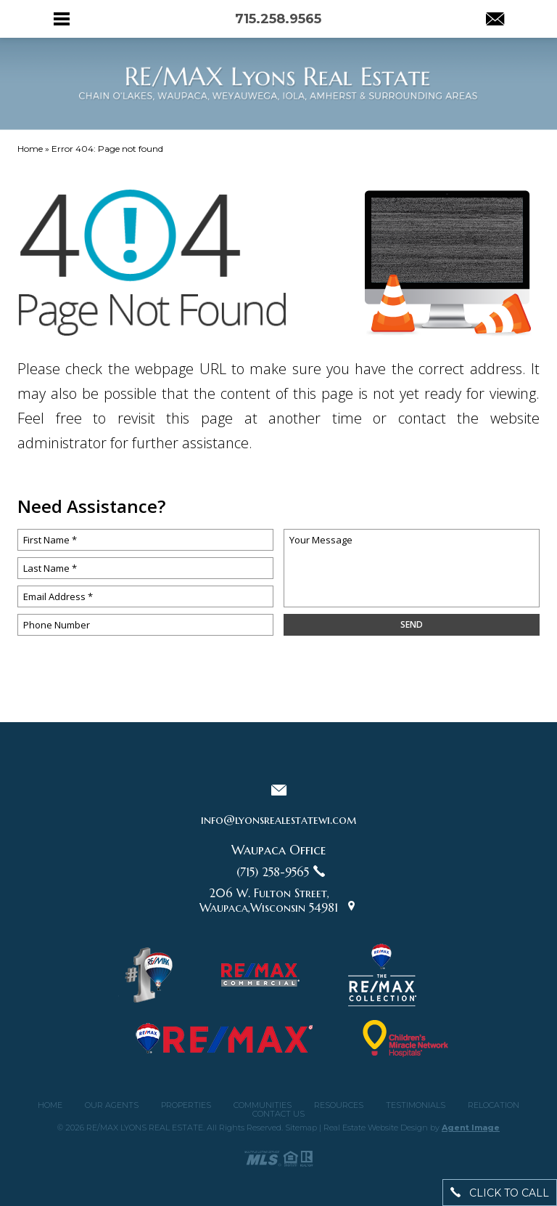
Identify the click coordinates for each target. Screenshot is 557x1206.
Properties (186, 1105)
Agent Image (471, 1127)
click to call (499, 1192)
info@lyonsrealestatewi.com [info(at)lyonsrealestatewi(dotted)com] (278, 819)
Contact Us (278, 1114)
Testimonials (415, 1105)
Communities (263, 1105)
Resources (338, 1105)
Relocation (493, 1105)
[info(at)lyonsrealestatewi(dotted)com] (495, 20)
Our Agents (112, 1105)
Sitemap (301, 1127)
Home (50, 1105)
